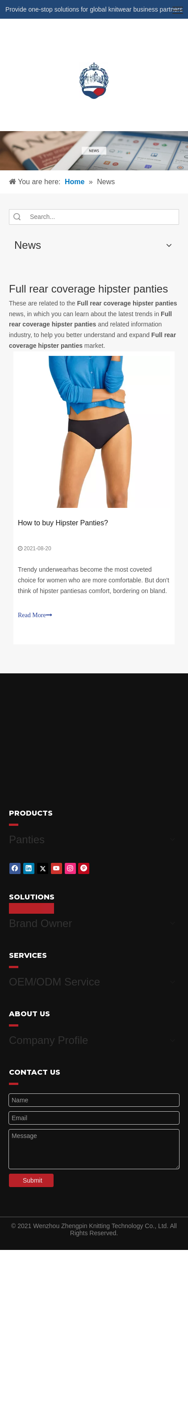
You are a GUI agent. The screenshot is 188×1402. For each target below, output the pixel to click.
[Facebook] (15, 865)
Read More (35, 615)
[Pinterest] (83, 865)
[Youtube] (56, 865)
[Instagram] (70, 865)
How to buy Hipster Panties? (63, 523)
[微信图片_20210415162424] (94, 150)
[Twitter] (42, 865)
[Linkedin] (28, 865)
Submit (32, 1169)
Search (17, 217)
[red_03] (13, 824)
